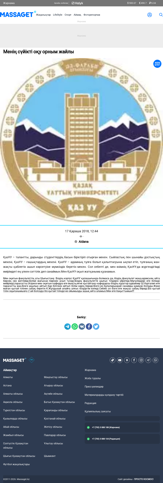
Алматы (8, 377)
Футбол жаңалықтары (16, 464)
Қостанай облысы (54, 418)
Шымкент (50, 456)
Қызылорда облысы (15, 418)
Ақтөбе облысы (53, 393)
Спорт (68, 14)
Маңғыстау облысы (56, 377)
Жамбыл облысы (13, 435)
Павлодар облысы (55, 435)
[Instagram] (141, 360)
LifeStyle (57, 14)
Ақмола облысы (12, 402)
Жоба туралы (93, 378)
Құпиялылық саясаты (98, 411)
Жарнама (9, 3)
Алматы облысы (13, 393)
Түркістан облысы (14, 410)
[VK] (127, 360)
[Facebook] (134, 360)
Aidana (81, 242)
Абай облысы (11, 426)
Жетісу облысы (53, 426)
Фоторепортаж (92, 14)
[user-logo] (149, 14)
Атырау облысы (53, 385)
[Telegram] (148, 360)
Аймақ (77, 14)
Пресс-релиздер (94, 386)
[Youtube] (119, 360)
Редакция (90, 403)
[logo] (18, 14)
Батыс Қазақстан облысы (59, 402)
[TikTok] (112, 360)
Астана (7, 385)
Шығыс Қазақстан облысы (19, 456)
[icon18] (32, 360)
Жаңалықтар (43, 14)
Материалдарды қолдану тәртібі (104, 394)
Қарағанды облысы (56, 410)
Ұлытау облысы (53, 443)
